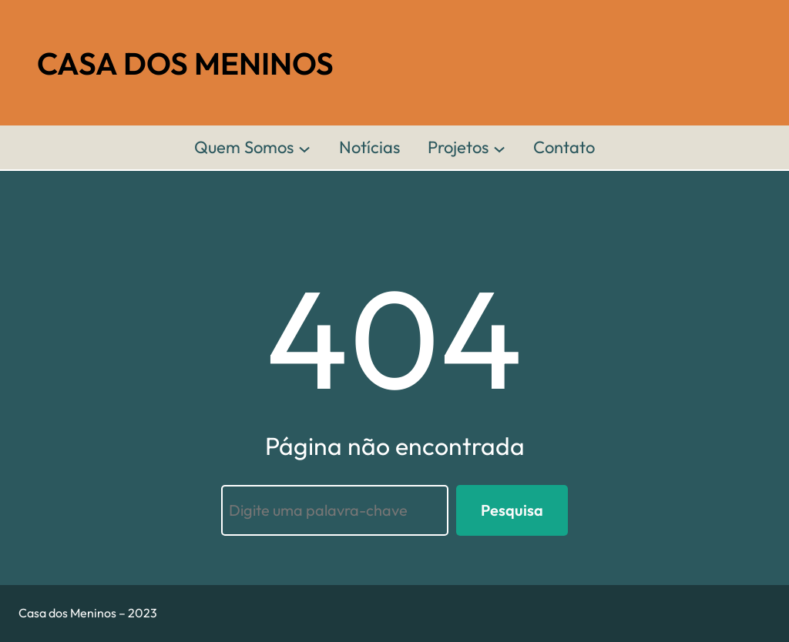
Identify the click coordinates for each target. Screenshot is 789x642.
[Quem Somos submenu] (304, 148)
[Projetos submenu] (499, 148)
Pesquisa (512, 510)
